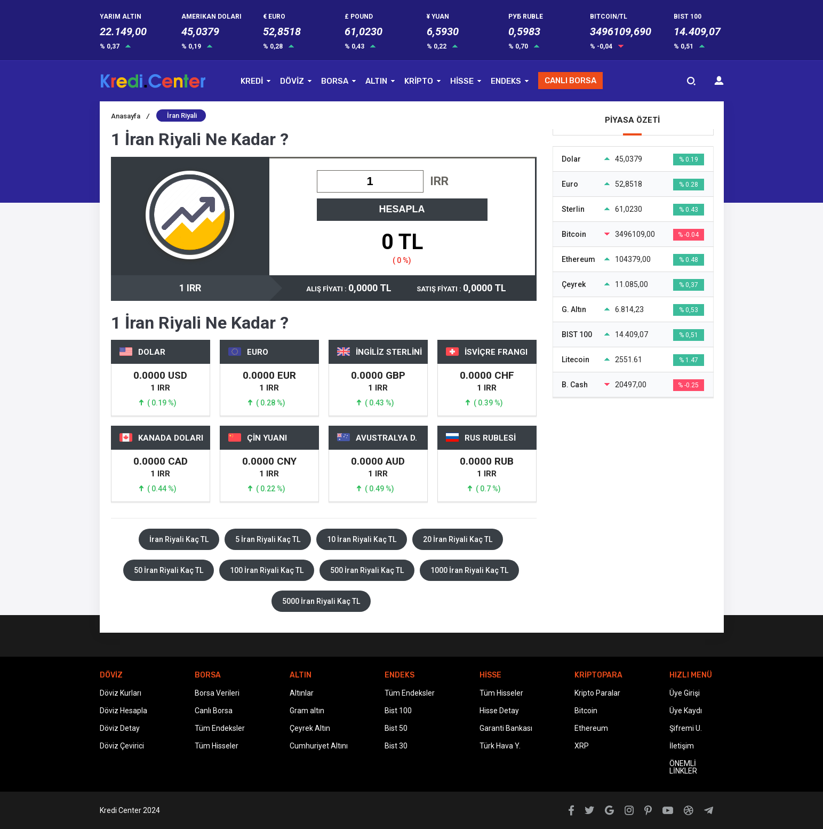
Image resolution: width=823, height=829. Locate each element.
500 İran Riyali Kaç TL (367, 570)
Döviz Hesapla (123, 710)
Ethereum (591, 728)
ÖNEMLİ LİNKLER (683, 767)
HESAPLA (402, 209)
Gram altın (307, 710)
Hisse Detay (499, 710)
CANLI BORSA (570, 80)
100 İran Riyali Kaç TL (266, 570)
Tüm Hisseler (216, 746)
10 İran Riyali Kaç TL (361, 539)
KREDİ (252, 81)
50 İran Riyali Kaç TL (168, 570)
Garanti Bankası (506, 728)
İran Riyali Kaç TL (179, 539)
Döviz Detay (120, 728)
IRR (439, 181)
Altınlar (302, 693)
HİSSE (462, 81)
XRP (581, 746)
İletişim (681, 746)
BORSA (334, 81)
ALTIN (376, 81)
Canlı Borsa (214, 710)
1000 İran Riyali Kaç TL (469, 570)
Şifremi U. (685, 728)
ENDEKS (506, 81)
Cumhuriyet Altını (319, 746)
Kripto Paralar (597, 693)
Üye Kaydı (685, 710)
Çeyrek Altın (310, 728)
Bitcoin (585, 710)
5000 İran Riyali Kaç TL (321, 601)
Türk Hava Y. (500, 746)
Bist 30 (396, 746)
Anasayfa (130, 116)
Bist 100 (398, 710)
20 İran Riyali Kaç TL (457, 539)
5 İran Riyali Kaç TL (267, 539)
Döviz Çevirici (122, 746)
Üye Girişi (684, 693)
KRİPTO (418, 81)
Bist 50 (396, 728)
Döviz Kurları (120, 693)
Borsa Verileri (217, 693)
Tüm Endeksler (220, 728)
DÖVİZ (292, 81)
